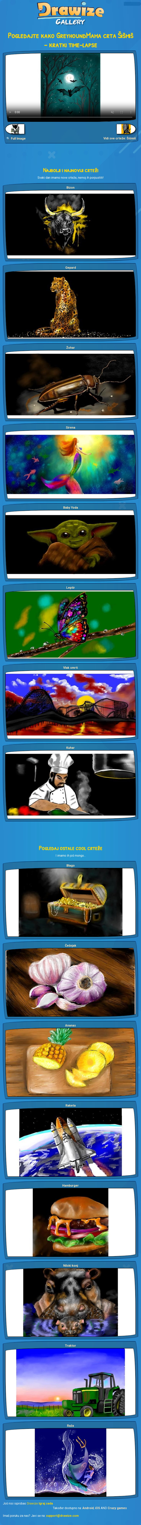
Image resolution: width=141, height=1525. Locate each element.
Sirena (70, 427)
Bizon (70, 187)
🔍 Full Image (16, 138)
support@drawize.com (62, 1516)
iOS (97, 1508)
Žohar (70, 348)
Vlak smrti (70, 668)
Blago (70, 865)
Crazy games (117, 1508)
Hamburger (70, 1185)
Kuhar (70, 748)
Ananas (70, 1025)
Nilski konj (70, 1265)
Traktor (70, 1345)
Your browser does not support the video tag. (70, 87)
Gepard (70, 267)
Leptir (70, 587)
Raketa (71, 1105)
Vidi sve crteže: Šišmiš (119, 138)
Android (88, 1508)
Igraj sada (46, 1503)
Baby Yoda (70, 507)
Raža (70, 1426)
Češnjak (70, 945)
